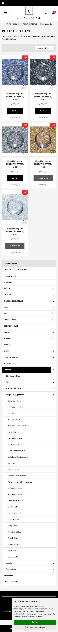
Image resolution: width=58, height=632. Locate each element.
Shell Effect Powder (15, 501)
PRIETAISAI (8, 288)
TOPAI (6, 313)
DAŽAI (6, 351)
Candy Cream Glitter (16, 407)
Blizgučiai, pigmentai (15, 394)
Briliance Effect (13, 544)
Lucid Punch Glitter (15, 438)
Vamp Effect (12, 525)
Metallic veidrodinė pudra (18, 457)
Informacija (8, 593)
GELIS (6, 332)
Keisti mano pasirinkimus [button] (34, 627)
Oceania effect (13, 469)
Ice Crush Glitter (14, 419)
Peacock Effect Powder (17, 475)
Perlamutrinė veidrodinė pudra (20, 482)
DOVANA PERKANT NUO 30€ (15, 270)
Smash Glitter (13, 538)
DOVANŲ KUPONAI (11, 582)
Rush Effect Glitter (15, 494)
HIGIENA (7, 295)
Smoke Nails (13, 507)
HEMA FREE (8, 575)
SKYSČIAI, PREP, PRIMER (13, 301)
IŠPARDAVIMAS (10, 276)
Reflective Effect (15, 488)
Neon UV (11, 463)
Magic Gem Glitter (15, 444)
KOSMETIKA (9, 363)
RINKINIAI (8, 282)
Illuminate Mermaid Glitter (18, 426)
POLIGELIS (8, 338)
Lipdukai (9, 563)
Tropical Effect (13, 519)
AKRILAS (7, 345)
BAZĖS (6, 307)
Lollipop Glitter (13, 432)
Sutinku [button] (35, 622)
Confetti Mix (12, 413)
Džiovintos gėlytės (13, 376)
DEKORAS (8, 369)
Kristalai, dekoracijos (14, 388)
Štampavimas (11, 569)
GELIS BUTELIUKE (11, 326)
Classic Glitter (13, 557)
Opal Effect (12, 550)
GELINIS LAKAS (10, 319)
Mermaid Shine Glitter (16, 451)
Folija (8, 382)
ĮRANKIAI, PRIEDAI (11, 357)
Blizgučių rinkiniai (14, 401)
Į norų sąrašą (15, 117)
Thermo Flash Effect (15, 513)
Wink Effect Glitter (15, 532)
